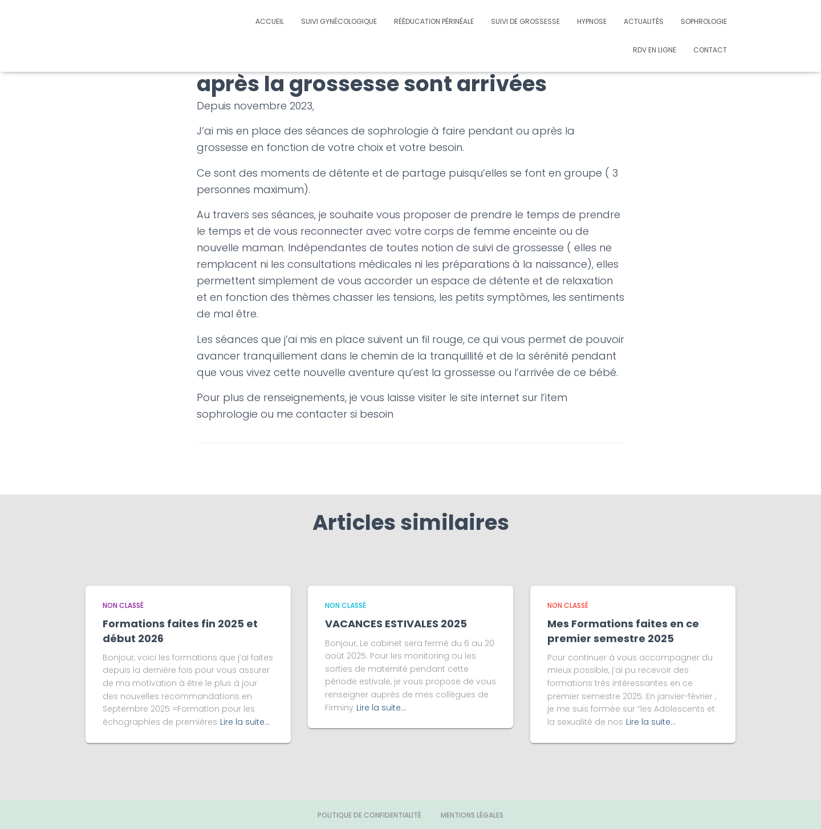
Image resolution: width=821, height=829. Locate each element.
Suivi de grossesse (525, 21)
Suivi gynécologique (339, 21)
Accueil (269, 21)
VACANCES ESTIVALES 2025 (396, 623)
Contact (710, 50)
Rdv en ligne (654, 50)
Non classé (123, 605)
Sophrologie (704, 21)
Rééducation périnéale (434, 21)
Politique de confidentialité (369, 815)
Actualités (644, 21)
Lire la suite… (245, 722)
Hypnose (592, 21)
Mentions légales (472, 815)
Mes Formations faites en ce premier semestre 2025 (623, 630)
